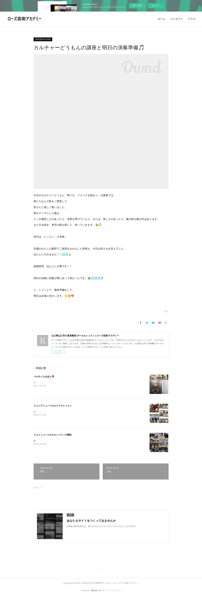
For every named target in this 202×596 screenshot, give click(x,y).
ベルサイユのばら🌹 (44, 376)
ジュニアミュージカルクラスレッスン (53, 405)
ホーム (161, 18)
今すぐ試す (137, 5)
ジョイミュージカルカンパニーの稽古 (53, 434)
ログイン (156, 5)
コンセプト (176, 18)
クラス (192, 18)
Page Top (101, 570)
